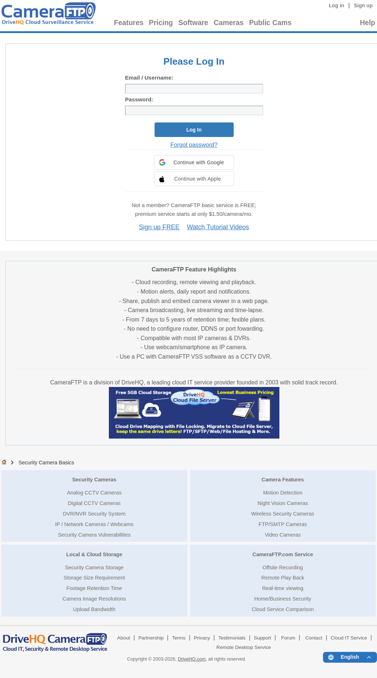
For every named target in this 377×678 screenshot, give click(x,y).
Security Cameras (94, 480)
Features (128, 23)
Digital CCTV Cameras (94, 503)
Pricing (161, 23)
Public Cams (270, 23)
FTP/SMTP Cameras (283, 524)
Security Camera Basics (46, 462)
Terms (178, 638)
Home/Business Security (282, 599)
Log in (336, 5)
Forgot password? (194, 144)
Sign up (363, 5)
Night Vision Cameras (283, 503)
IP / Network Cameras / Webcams (94, 524)
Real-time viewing (282, 588)
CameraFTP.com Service (283, 554)
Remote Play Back (282, 578)
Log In (194, 130)
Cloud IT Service (349, 638)
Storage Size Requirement (94, 578)
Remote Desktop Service (243, 647)
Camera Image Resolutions (94, 599)
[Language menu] (350, 657)
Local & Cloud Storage (94, 554)
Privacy (202, 638)
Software (193, 23)
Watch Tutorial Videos (218, 227)
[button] (194, 162)
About (123, 638)
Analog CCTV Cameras (94, 493)
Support (262, 638)
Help (367, 23)
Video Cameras (283, 535)
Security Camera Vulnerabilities (94, 535)
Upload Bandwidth (94, 609)
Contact (313, 638)
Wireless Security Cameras (282, 514)
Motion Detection (282, 493)
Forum (288, 638)
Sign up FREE (159, 227)
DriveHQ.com (192, 659)
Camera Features (283, 480)
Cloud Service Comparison (283, 609)
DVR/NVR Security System (94, 514)
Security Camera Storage (94, 567)
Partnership (151, 638)
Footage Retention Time (94, 588)
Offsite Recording (283, 567)
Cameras (228, 23)
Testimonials (232, 638)
